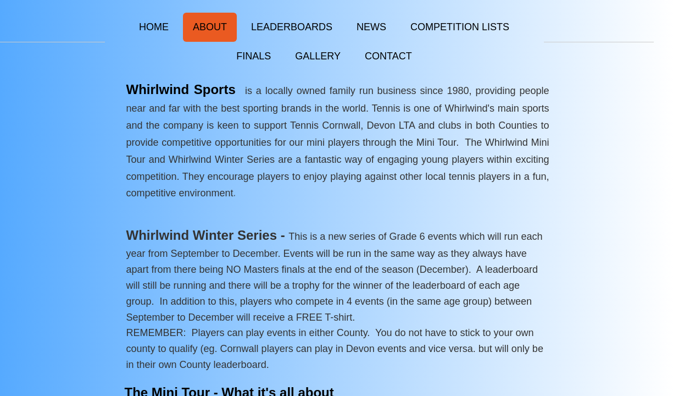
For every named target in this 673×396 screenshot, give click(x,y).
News (371, 26)
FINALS (253, 56)
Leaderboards (291, 26)
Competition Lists (459, 26)
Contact (388, 56)
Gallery (318, 56)
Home (154, 26)
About (210, 26)
